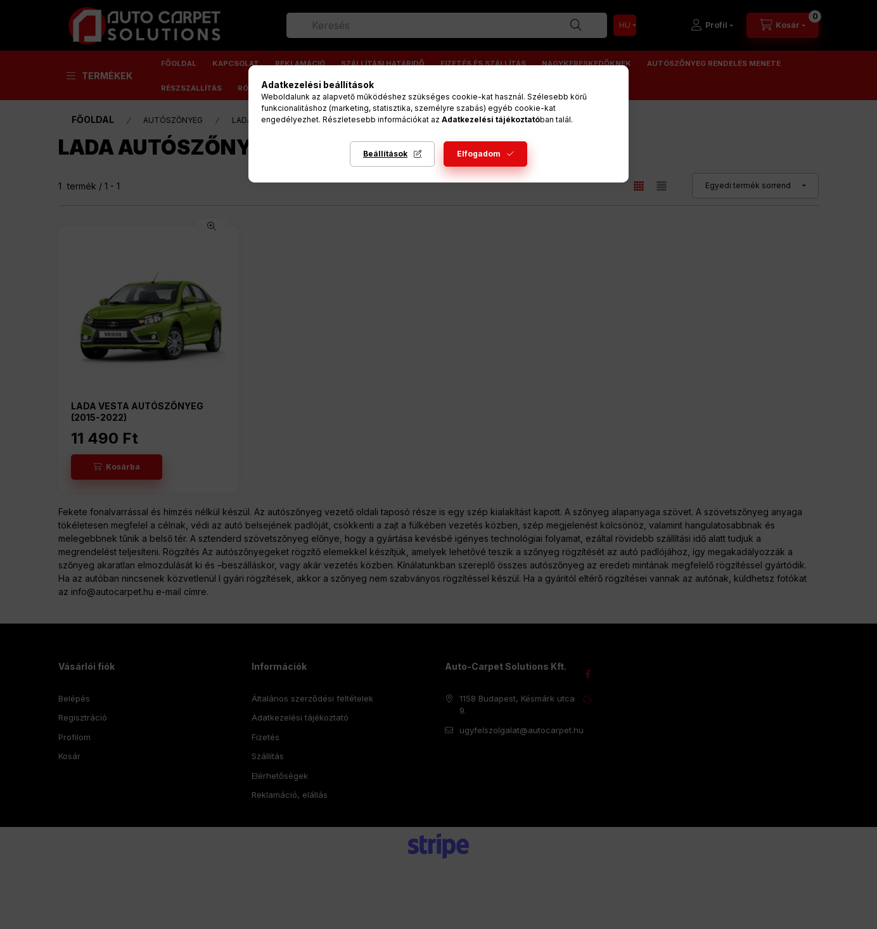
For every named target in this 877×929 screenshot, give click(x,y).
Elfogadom (479, 153)
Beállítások (385, 153)
